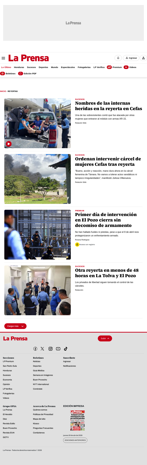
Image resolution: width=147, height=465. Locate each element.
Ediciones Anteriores (75, 440)
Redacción (79, 290)
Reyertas (13, 91)
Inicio (3, 91)
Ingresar (133, 58)
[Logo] (21, 58)
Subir (105, 338)
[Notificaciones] (118, 58)
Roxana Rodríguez (82, 240)
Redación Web (80, 123)
